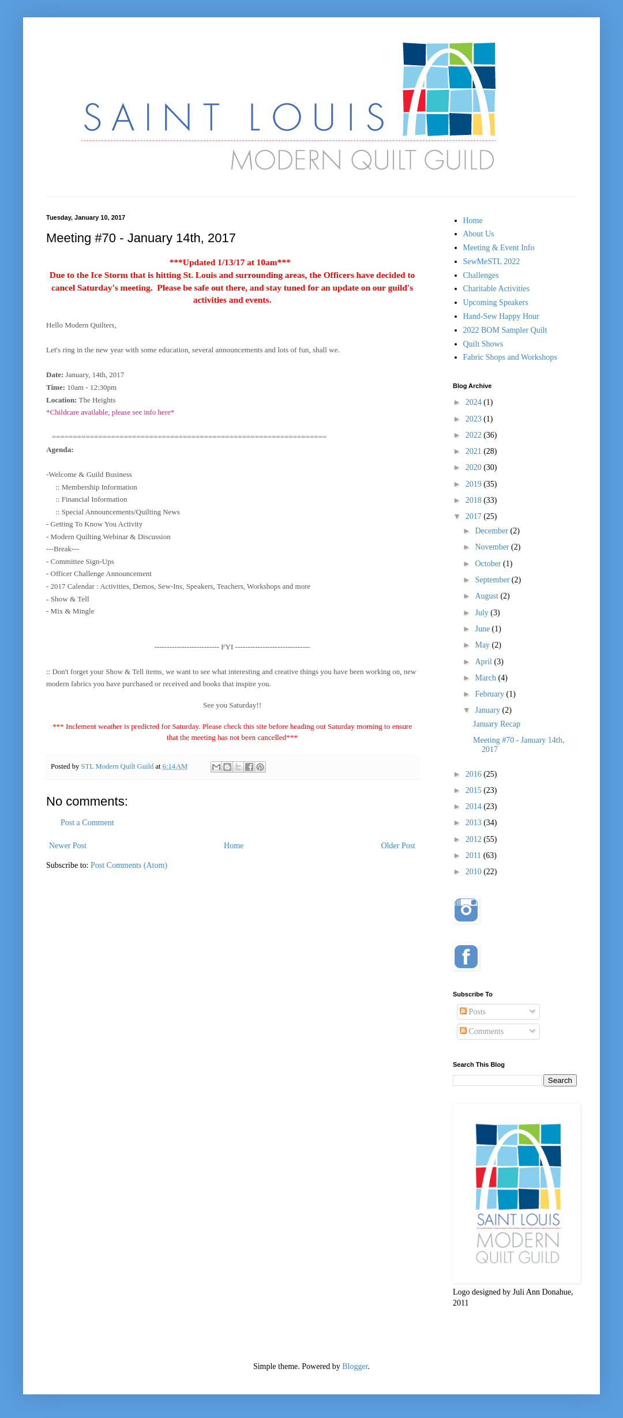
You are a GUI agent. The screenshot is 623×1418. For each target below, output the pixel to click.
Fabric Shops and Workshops (510, 357)
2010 (475, 871)
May (483, 645)
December (492, 530)
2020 (475, 467)
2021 (475, 451)
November (493, 547)
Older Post (398, 845)
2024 (475, 402)
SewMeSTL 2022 (491, 261)
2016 (475, 774)
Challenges (481, 275)
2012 (475, 839)
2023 (475, 419)
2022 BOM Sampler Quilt (505, 330)
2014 (475, 806)
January (488, 710)
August (487, 596)
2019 (475, 484)
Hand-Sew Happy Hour (501, 316)
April (484, 661)
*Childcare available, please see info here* (110, 412)
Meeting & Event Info (499, 247)
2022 (475, 435)
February (490, 694)
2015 (475, 790)
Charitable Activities (496, 288)
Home (233, 845)
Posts (473, 1011)
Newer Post (68, 845)
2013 (475, 822)
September (493, 580)
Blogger (354, 1366)
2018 (475, 500)
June (483, 629)
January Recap (496, 724)
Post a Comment (87, 822)
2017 (475, 516)
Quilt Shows (483, 344)
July (482, 612)
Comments (482, 1031)
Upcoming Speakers (495, 302)
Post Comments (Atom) (129, 865)
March (486, 678)
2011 (474, 855)
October (489, 563)
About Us (478, 234)
